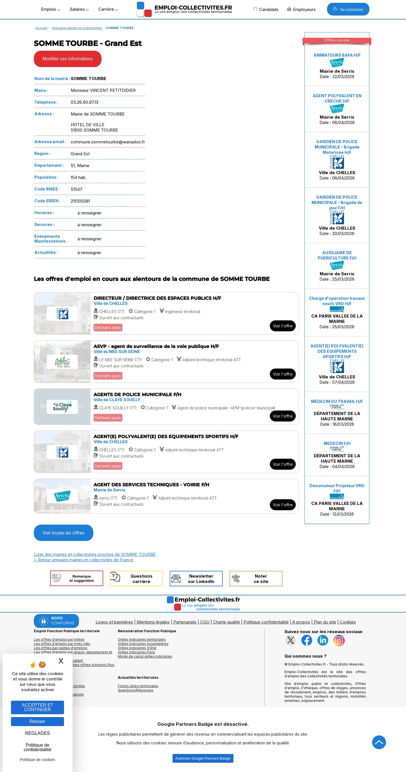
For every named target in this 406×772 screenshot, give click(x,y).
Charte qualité (226, 622)
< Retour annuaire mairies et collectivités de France (83, 559)
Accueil (41, 28)
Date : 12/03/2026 (337, 500)
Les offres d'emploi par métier (59, 639)
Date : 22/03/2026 (337, 66)
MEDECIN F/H (337, 443)
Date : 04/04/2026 (337, 455)
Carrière (108, 9)
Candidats (266, 9)
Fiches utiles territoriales (138, 686)
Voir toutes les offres (64, 533)
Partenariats (185, 622)
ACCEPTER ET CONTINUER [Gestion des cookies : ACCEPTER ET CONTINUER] (37, 707)
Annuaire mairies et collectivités (77, 28)
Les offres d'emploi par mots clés (62, 644)
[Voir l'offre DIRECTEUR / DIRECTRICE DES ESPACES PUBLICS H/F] (166, 313)
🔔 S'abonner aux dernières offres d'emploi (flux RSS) (74, 667)
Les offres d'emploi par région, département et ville (73, 654)
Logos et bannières (114, 622)
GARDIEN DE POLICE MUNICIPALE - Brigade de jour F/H (337, 202)
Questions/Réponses (135, 690)
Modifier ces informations (68, 58)
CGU (204, 622)
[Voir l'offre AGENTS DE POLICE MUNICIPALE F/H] (166, 407)
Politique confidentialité (266, 622)
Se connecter (348, 9)
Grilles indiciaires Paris (136, 652)
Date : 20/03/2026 (337, 215)
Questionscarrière (142, 578)
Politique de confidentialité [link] (37, 747)
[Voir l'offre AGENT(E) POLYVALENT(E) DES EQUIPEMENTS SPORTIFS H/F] (166, 452)
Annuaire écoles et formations (59, 694)
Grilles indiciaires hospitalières (143, 644)
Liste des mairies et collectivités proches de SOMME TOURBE (95, 554)
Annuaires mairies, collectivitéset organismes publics (59, 688)
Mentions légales (153, 622)
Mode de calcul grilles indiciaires (145, 656)
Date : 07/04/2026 (336, 364)
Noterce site (261, 578)
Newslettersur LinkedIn (201, 578)
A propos (301, 622)
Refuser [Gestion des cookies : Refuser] (37, 721)
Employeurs (301, 9)
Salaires (79, 9)
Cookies (348, 622)
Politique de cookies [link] (37, 759)
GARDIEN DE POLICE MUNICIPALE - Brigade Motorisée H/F (337, 147)
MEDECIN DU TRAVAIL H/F (337, 401)
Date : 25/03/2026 (337, 266)
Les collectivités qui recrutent (58, 660)
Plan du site (325, 622)
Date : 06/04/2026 (337, 109)
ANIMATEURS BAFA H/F (337, 55)
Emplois (50, 9)
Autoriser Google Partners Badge (203, 758)
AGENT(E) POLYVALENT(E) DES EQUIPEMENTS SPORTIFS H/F (336, 351)
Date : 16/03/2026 (337, 413)
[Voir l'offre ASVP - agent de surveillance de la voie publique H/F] (166, 362)
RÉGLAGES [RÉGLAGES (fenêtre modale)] (37, 733)
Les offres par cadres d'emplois (60, 648)
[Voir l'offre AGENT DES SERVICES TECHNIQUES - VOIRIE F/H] (166, 496)
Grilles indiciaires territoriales (142, 639)
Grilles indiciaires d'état (137, 648)
